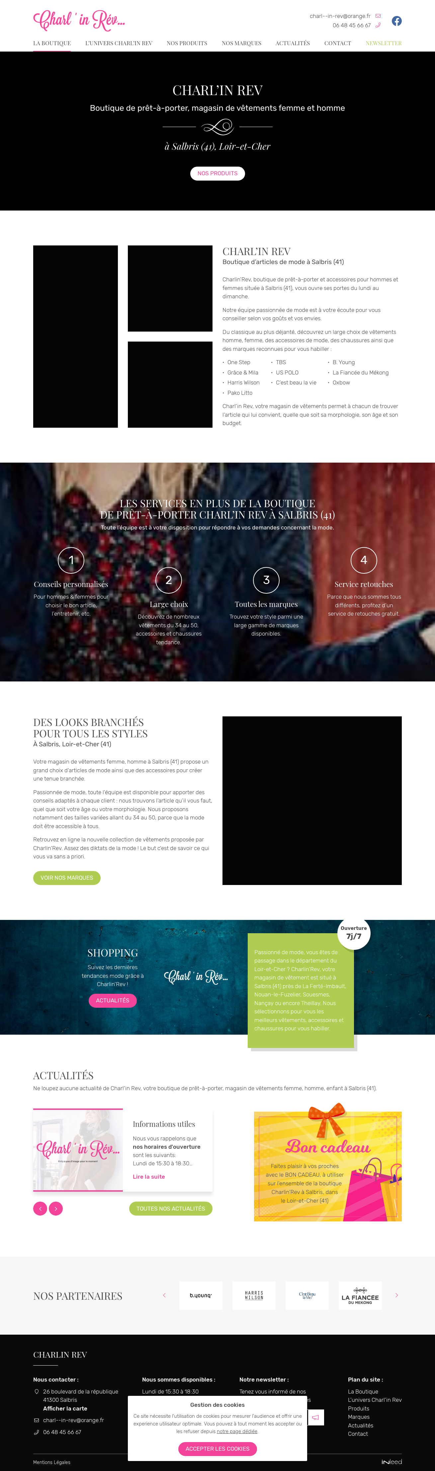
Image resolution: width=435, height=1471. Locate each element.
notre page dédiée (237, 1431)
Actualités (293, 43)
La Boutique (52, 43)
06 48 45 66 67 (352, 25)
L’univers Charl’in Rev (118, 43)
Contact (337, 43)
